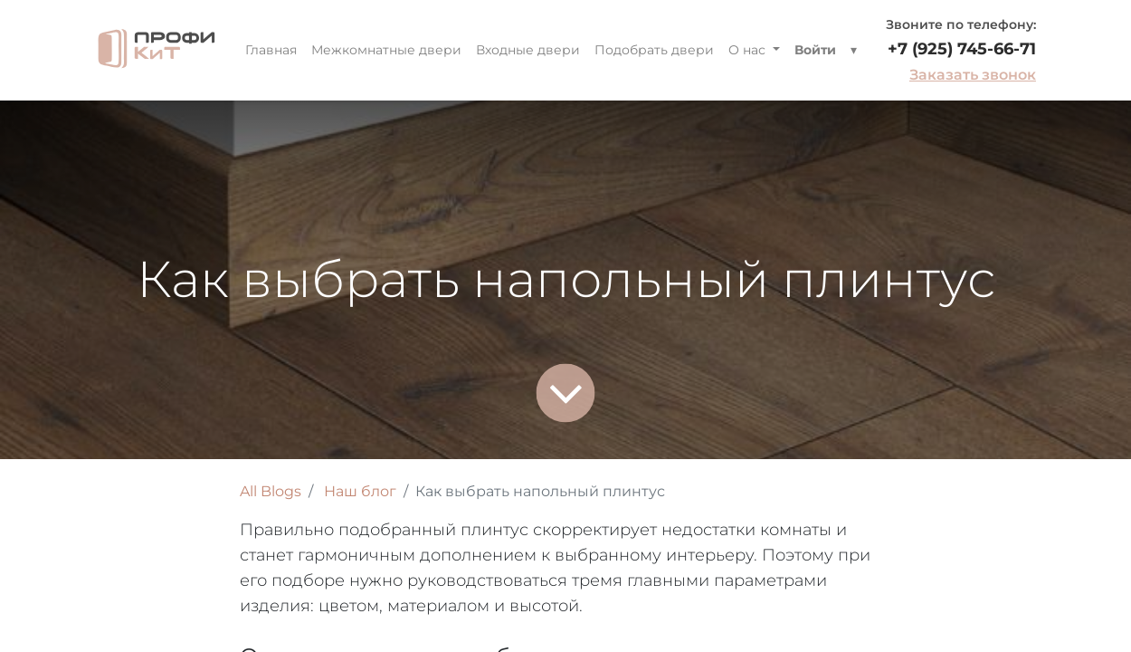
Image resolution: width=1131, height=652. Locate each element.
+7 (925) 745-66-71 (962, 49)
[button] (853, 50)
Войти (815, 50)
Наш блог (360, 491)
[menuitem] (271, 50)
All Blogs (270, 491)
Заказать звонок (972, 74)
